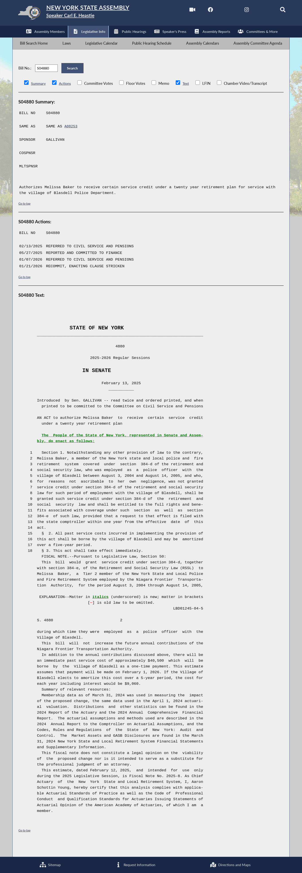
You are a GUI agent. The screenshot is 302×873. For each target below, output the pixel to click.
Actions (65, 94)
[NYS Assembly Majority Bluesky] (257, 11)
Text (186, 94)
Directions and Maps (230, 864)
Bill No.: (24, 76)
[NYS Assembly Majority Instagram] (239, 11)
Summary (38, 94)
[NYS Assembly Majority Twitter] (220, 11)
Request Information (135, 864)
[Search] (276, 11)
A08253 (71, 137)
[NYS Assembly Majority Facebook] (201, 11)
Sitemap (50, 864)
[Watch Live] (183, 11)
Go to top (24, 214)
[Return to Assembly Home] (82, 14)
